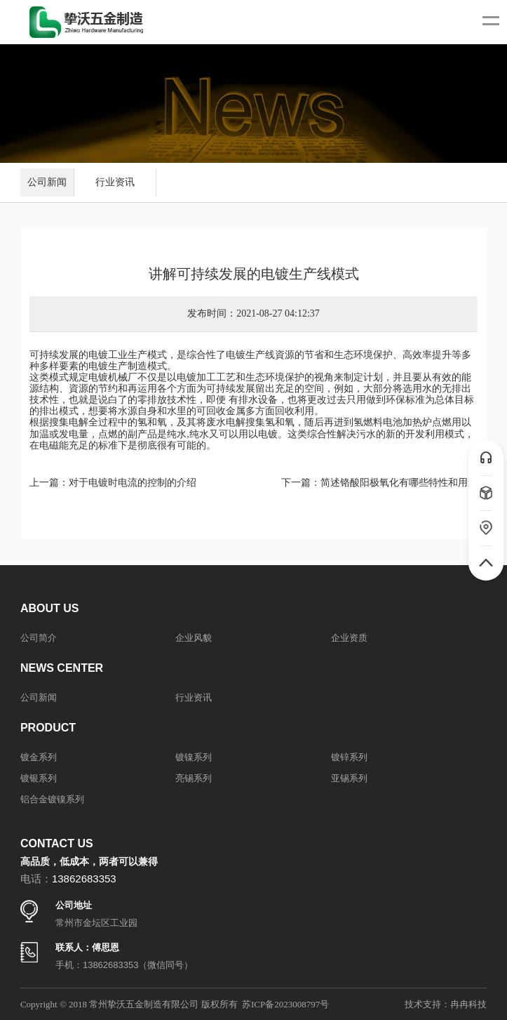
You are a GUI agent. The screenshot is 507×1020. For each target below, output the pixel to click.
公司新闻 (47, 182)
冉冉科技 (468, 1004)
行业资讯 (115, 182)
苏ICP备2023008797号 (285, 1004)
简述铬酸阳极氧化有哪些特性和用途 (399, 482)
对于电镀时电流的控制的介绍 (132, 482)
